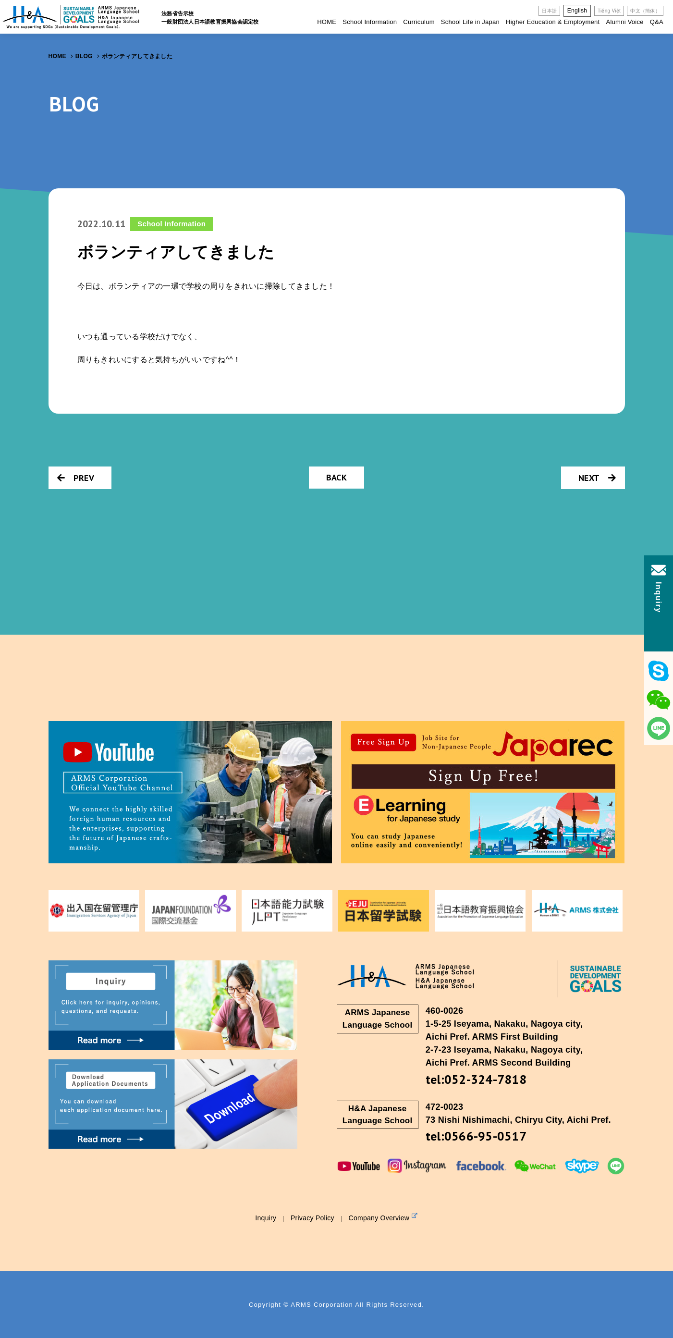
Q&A (656, 21)
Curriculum (418, 21)
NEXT (597, 477)
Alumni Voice (624, 21)
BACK (336, 477)
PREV (75, 477)
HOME (326, 21)
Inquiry (265, 1218)
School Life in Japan (470, 21)
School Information (370, 21)
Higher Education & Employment (553, 21)
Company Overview (383, 1217)
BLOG (84, 56)
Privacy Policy (312, 1218)
